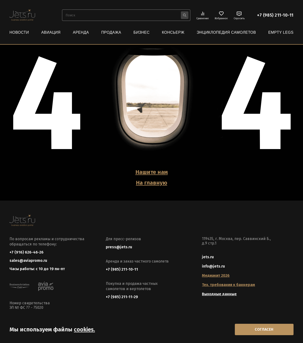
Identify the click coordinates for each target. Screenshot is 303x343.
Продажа (111, 32)
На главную (151, 182)
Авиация (51, 32)
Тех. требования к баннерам (228, 284)
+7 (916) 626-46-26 (26, 252)
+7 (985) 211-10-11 (275, 15)
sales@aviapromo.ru (28, 260)
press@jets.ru (119, 247)
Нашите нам (151, 172)
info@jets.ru (213, 266)
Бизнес (142, 32)
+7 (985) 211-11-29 (122, 297)
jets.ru (208, 257)
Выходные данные (219, 294)
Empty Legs (281, 32)
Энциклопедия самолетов (226, 32)
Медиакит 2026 (216, 275)
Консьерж (173, 32)
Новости (19, 32)
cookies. (84, 329)
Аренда (81, 32)
